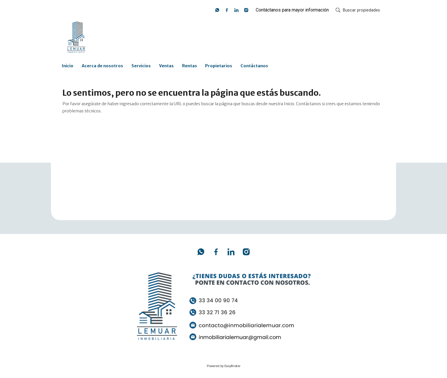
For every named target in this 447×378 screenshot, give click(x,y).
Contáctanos (254, 65)
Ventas (166, 65)
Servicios (141, 65)
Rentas (189, 65)
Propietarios (218, 65)
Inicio (67, 65)
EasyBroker (232, 366)
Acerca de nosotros (102, 65)
